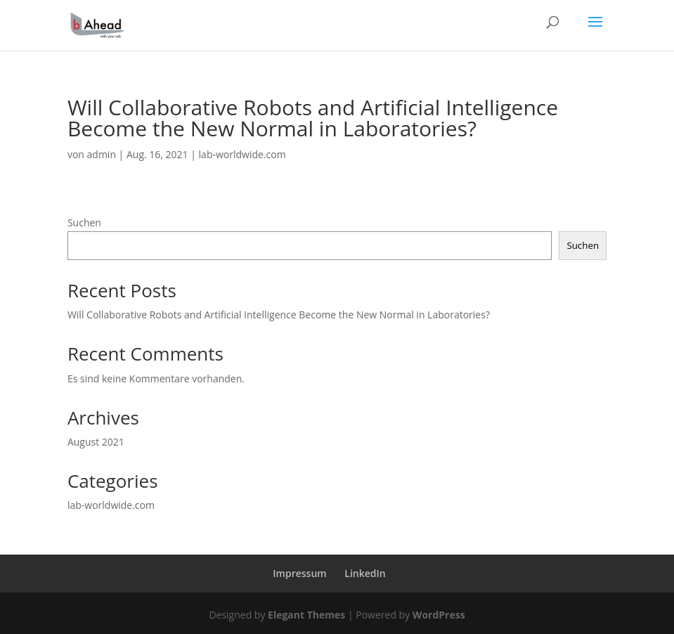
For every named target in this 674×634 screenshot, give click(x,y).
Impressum (299, 573)
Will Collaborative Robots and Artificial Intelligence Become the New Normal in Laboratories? (278, 314)
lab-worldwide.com (242, 154)
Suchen (84, 222)
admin (101, 154)
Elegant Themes (306, 614)
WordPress (439, 614)
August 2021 (95, 441)
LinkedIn (364, 573)
